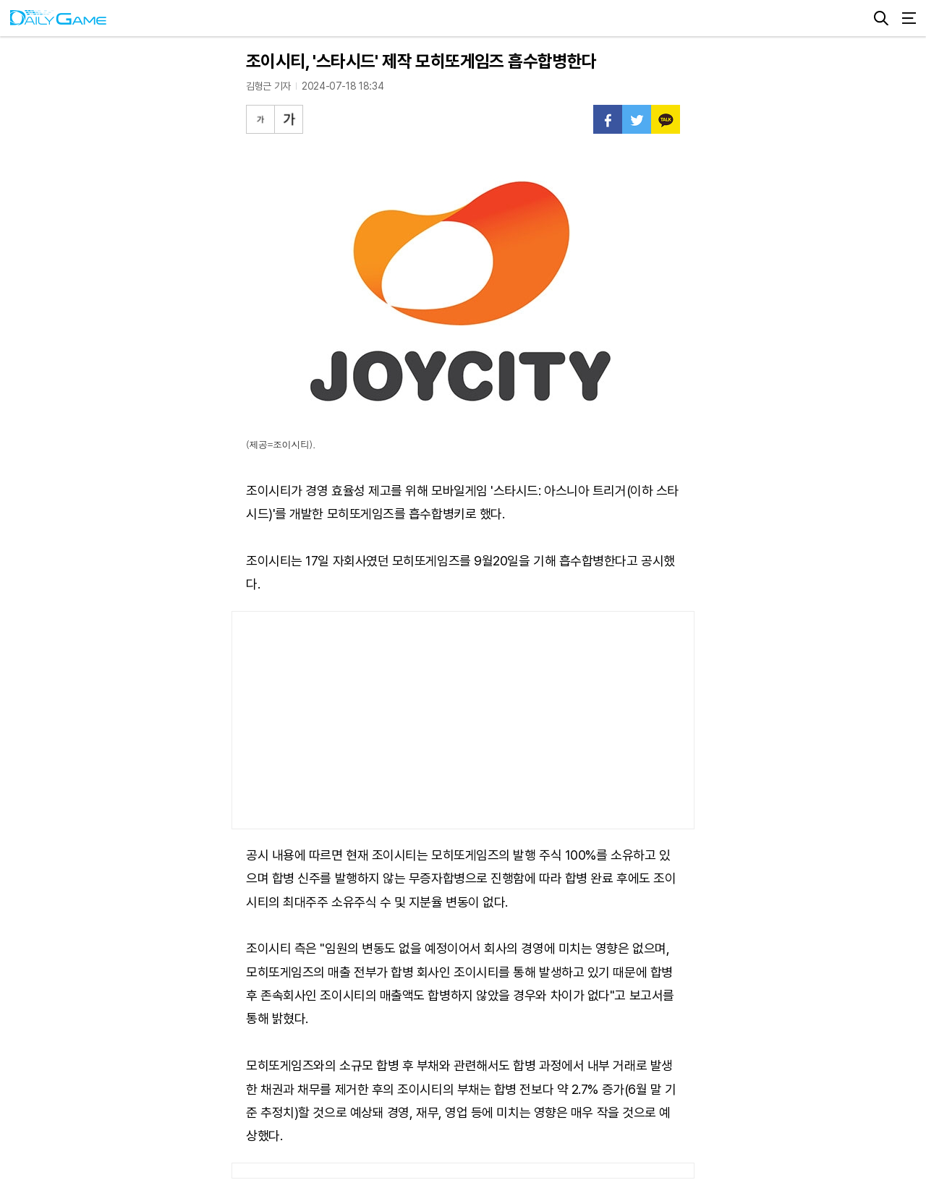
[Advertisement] (463, 720)
